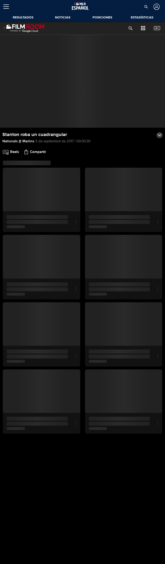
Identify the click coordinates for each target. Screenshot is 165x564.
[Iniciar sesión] (156, 7)
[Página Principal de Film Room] (24, 28)
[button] (146, 6)
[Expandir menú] (8, 6)
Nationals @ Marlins (18, 141)
